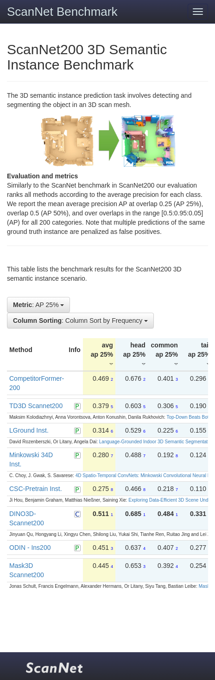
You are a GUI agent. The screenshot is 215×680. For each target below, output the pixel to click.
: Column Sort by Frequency (80, 320)
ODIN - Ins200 (30, 547)
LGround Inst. (29, 430)
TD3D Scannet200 (36, 405)
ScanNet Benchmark (62, 12)
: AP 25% (38, 305)
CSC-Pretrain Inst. (35, 488)
